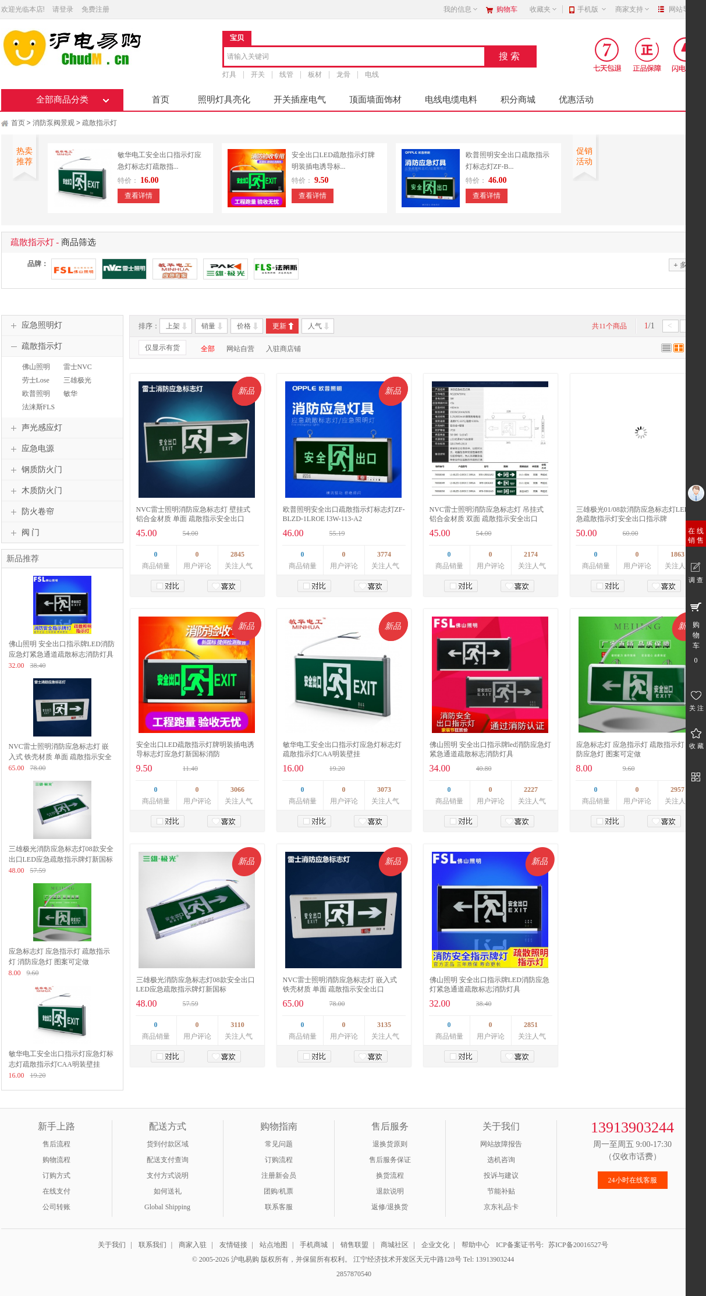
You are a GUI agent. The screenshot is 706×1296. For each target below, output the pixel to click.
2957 (677, 789)
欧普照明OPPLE (34, 398)
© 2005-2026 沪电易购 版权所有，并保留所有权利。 (272, 1259)
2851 (531, 1025)
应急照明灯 (35, 325)
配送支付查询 (168, 1160)
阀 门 (24, 532)
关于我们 (112, 1245)
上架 (173, 326)
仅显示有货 (162, 348)
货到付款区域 (168, 1144)
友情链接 (233, 1245)
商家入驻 (193, 1245)
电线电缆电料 (451, 99)
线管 (286, 74)
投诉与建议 (501, 1175)
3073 (384, 789)
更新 (279, 326)
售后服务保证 (390, 1160)
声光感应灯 (35, 428)
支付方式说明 (168, 1175)
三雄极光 (77, 380)
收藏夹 (544, 9)
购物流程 (56, 1160)
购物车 (506, 9)
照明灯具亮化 (224, 99)
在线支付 (56, 1191)
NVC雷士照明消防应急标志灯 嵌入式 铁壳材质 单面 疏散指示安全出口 (60, 756)
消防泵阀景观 (53, 123)
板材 (315, 74)
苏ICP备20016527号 (578, 1245)
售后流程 (56, 1144)
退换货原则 (389, 1144)
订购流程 (279, 1160)
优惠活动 (576, 99)
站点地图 (274, 1245)
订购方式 (56, 1175)
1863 (677, 554)
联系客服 (279, 1207)
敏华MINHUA (75, 398)
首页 (160, 99)
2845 (237, 554)
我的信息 (461, 9)
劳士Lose (35, 380)
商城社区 (395, 1245)
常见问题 (279, 1144)
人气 (315, 326)
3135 (384, 1025)
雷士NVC (77, 367)
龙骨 (343, 74)
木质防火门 (35, 490)
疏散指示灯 (99, 123)
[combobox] (354, 57)
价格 (244, 326)
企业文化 (435, 1245)
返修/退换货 (389, 1207)
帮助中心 (475, 1245)
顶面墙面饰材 (375, 99)
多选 (683, 264)
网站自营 (240, 349)
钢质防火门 (35, 470)
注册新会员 (278, 1175)
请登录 (62, 9)
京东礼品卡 (501, 1207)
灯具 (229, 74)
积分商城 (518, 99)
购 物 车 (696, 632)
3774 (384, 554)
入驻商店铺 (283, 349)
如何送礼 (168, 1191)
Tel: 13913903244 (489, 1259)
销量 (208, 326)
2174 (531, 554)
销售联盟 (354, 1245)
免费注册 (95, 9)
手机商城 (314, 1245)
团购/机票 (278, 1191)
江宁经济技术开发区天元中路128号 (408, 1259)
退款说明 (390, 1191)
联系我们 (152, 1245)
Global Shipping (167, 1207)
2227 (531, 789)
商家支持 (632, 9)
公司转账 (56, 1207)
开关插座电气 (300, 99)
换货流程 (390, 1175)
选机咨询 (501, 1160)
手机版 (592, 9)
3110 (237, 1025)
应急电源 (31, 449)
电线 (372, 74)
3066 (237, 789)
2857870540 (353, 1274)
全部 (208, 349)
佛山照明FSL (34, 372)
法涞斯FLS (38, 407)
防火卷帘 (31, 511)
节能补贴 (501, 1191)
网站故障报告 (501, 1144)
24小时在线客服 (632, 1180)
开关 (258, 74)
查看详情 (138, 196)
